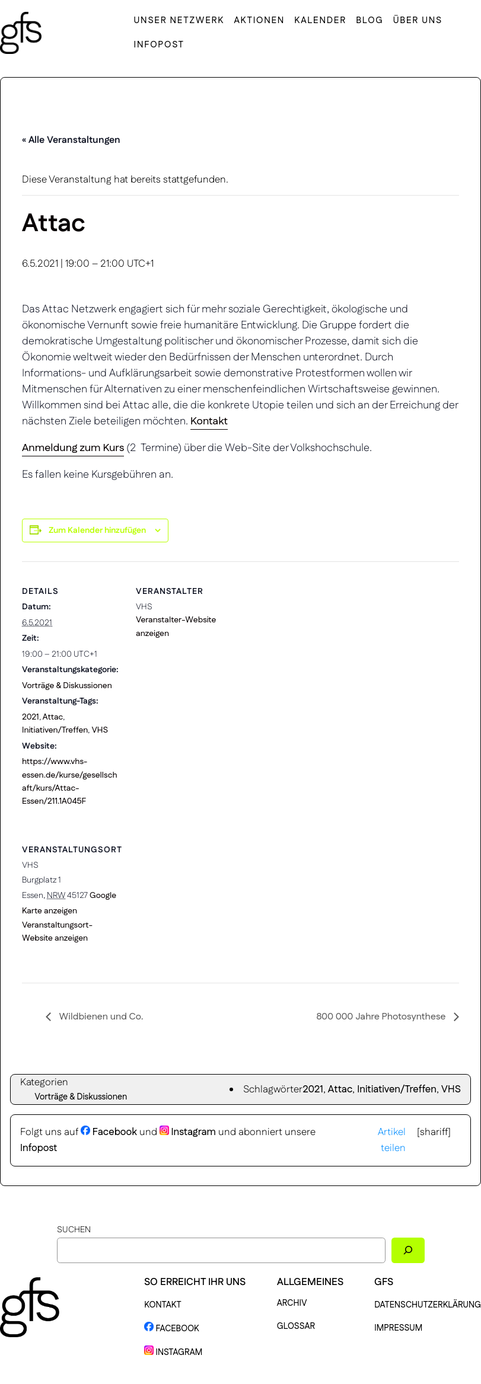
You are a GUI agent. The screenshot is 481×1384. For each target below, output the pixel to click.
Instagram (188, 1132)
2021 (30, 717)
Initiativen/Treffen (55, 730)
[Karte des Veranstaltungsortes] (198, 901)
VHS (99, 730)
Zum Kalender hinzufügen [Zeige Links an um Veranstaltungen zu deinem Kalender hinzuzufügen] (97, 530)
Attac (53, 717)
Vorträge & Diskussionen (67, 686)
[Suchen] (408, 1250)
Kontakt (209, 421)
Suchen (74, 1230)
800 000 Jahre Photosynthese (382, 1017)
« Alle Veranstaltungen (71, 140)
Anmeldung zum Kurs (73, 448)
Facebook (109, 1132)
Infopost (38, 1148)
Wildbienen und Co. (100, 1017)
